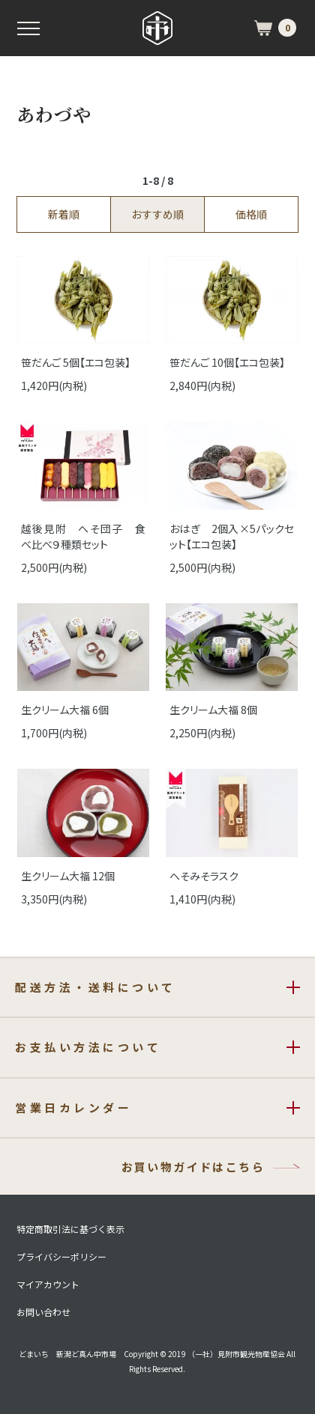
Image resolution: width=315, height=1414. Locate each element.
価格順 (251, 214)
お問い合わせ (43, 1312)
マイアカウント (48, 1284)
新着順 (64, 214)
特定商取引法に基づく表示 (70, 1229)
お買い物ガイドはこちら (193, 1166)
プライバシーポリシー (61, 1256)
